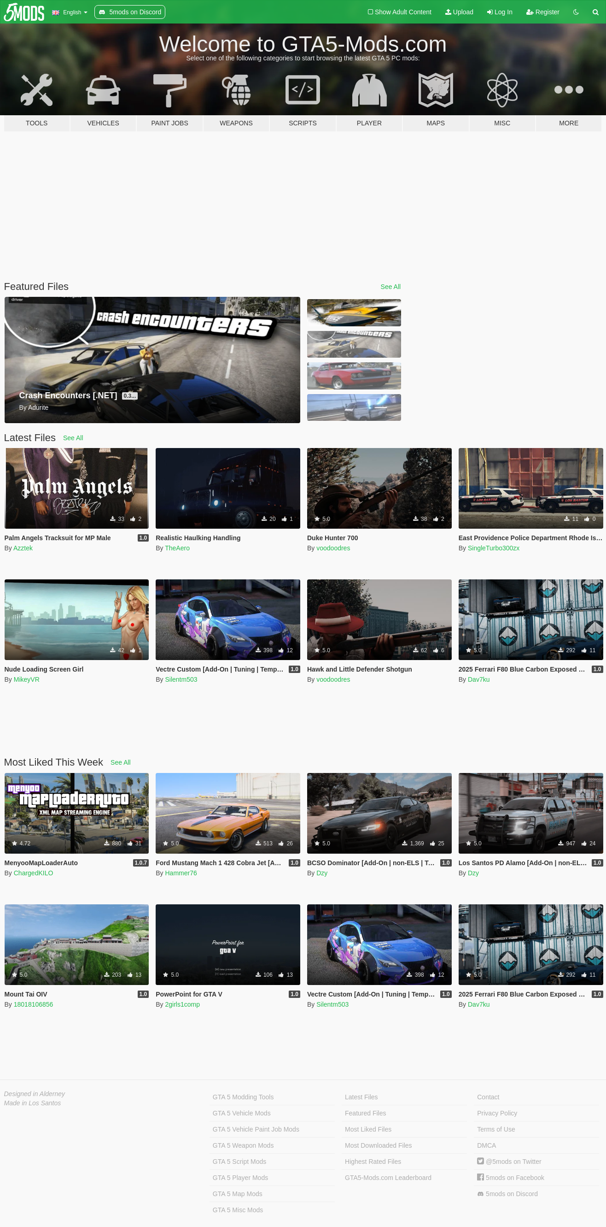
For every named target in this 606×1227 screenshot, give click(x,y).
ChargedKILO (33, 873)
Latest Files (361, 1097)
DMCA (486, 1145)
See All (391, 286)
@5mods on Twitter (509, 1161)
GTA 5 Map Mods (237, 1194)
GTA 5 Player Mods (240, 1177)
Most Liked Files (368, 1129)
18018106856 (33, 1004)
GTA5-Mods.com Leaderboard (388, 1177)
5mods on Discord (507, 1194)
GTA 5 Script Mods (239, 1161)
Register (542, 12)
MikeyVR (27, 679)
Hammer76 (181, 873)
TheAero (177, 548)
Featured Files (365, 1113)
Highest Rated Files (373, 1161)
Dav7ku (478, 679)
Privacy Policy (497, 1113)
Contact (488, 1097)
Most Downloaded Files (378, 1145)
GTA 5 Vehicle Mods (242, 1113)
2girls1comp (182, 1004)
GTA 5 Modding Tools (243, 1097)
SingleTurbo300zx (493, 548)
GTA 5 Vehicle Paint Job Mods (256, 1129)
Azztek (23, 548)
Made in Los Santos (32, 1103)
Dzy (321, 873)
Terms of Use (496, 1129)
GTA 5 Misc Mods (238, 1210)
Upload (459, 12)
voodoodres (333, 548)
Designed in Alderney (34, 1093)
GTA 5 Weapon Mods (243, 1145)
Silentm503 (181, 679)
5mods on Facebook (510, 1178)
